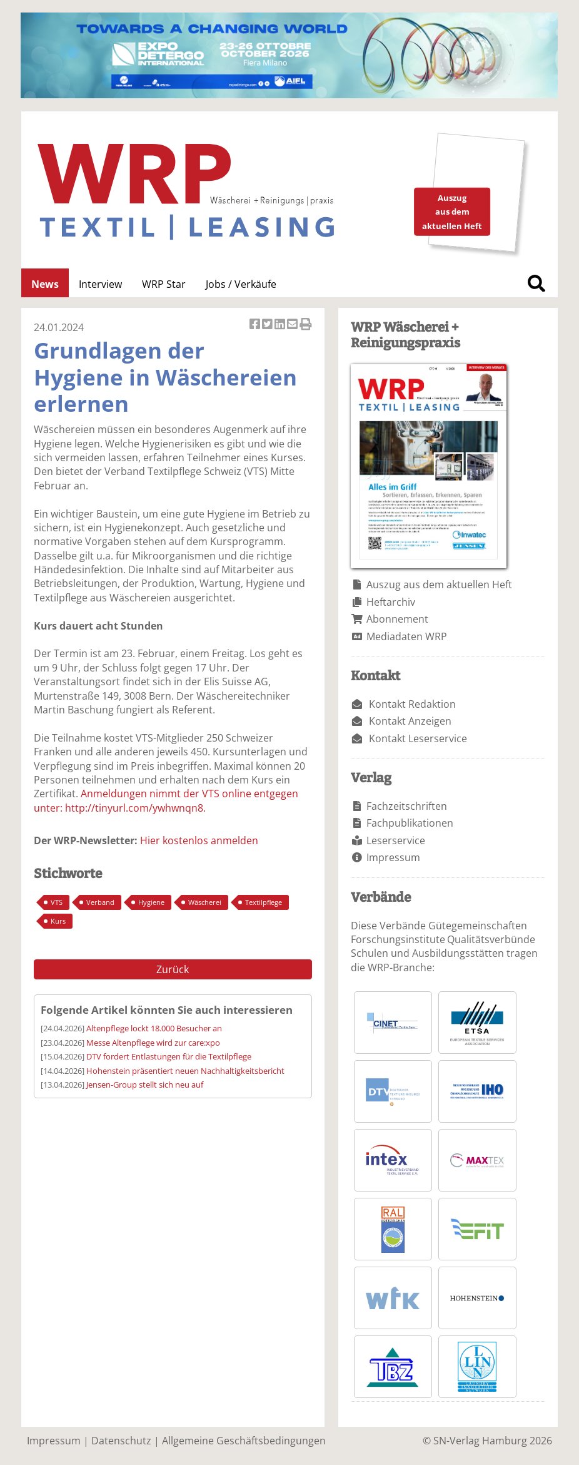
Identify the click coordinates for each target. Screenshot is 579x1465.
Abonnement (397, 619)
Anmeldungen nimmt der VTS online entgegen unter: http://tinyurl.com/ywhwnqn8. (166, 800)
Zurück (172, 969)
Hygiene (151, 902)
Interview (100, 284)
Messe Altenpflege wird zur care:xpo (153, 1042)
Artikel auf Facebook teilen (255, 325)
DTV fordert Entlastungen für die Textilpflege (168, 1056)
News (45, 284)
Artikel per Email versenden (293, 325)
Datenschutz (121, 1440)
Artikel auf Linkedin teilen (280, 325)
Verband (100, 902)
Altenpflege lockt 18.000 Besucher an (154, 1028)
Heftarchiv (390, 602)
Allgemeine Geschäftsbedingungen (244, 1440)
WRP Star (164, 284)
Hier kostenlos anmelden (199, 840)
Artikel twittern (268, 325)
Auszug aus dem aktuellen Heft (439, 584)
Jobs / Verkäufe (241, 284)
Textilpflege (263, 902)
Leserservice (395, 840)
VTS (57, 902)
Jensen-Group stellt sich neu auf (144, 1084)
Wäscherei (204, 902)
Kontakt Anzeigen (410, 721)
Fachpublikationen (409, 823)
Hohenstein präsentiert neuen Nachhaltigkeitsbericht (185, 1070)
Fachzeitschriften (406, 806)
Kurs (58, 921)
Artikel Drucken (306, 325)
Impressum (393, 857)
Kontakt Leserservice (418, 738)
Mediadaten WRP (406, 636)
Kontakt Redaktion (412, 704)
